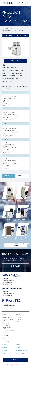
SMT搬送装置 (5, 323)
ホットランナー (6, 341)
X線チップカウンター (7, 317)
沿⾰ (18, 321)
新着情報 (4, 344)
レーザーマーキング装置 (8, 330)
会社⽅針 (19, 319)
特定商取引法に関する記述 (22, 350)
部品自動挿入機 (6, 325)
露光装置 (4, 339)
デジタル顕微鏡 (6, 333)
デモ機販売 (4, 347)
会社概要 (19, 317)
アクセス (18, 344)
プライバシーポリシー (21, 353)
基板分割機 (5, 335)
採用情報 (18, 347)
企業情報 (18, 314)
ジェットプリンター (7, 337)
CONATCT (15, 359)
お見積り (4, 353)
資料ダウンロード (15, 60)
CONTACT (15, 266)
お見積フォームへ (22, 176)
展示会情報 (4, 350)
